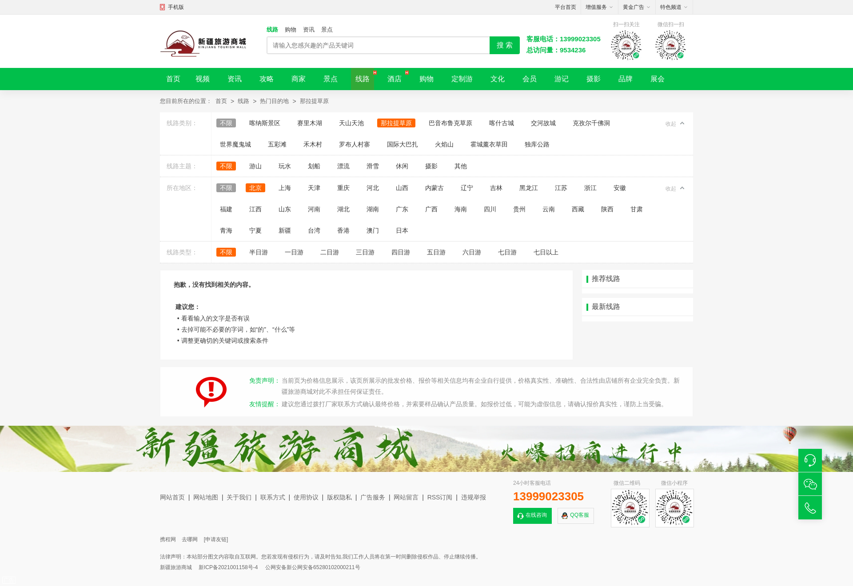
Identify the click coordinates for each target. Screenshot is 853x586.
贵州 (519, 209)
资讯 (309, 29)
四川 (490, 209)
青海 (226, 230)
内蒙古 (434, 187)
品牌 (625, 79)
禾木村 (312, 144)
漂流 (343, 166)
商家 (298, 79)
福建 (226, 209)
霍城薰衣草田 (489, 144)
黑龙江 (528, 187)
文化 (497, 79)
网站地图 (205, 497)
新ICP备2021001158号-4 (228, 567)
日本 (402, 230)
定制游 (462, 79)
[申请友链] (216, 539)
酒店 (394, 79)
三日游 (365, 252)
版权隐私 (339, 497)
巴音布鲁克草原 (450, 123)
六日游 (471, 252)
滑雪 (373, 166)
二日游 (329, 252)
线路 (272, 29)
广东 (402, 209)
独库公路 (537, 144)
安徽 (620, 187)
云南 (548, 209)
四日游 (400, 252)
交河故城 (543, 123)
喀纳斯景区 (264, 123)
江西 (255, 209)
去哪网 (190, 539)
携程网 (168, 539)
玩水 (285, 166)
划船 (314, 166)
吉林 (496, 187)
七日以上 (546, 252)
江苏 (561, 187)
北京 (255, 187)
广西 (431, 209)
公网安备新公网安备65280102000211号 (312, 567)
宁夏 (255, 230)
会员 (529, 79)
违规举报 (473, 497)
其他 (460, 166)
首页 (173, 79)
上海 (285, 187)
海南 (460, 209)
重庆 (343, 187)
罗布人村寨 (354, 144)
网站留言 (406, 497)
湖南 (373, 209)
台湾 (314, 230)
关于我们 (239, 497)
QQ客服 (579, 515)
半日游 (258, 252)
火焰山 (444, 144)
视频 (202, 79)
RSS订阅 (440, 497)
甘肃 (636, 209)
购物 (290, 29)
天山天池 (351, 123)
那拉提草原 (314, 101)
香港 (343, 230)
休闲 (402, 166)
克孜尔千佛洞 (591, 123)
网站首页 (172, 497)
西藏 (578, 209)
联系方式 (272, 497)
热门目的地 (274, 101)
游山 (255, 166)
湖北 (343, 209)
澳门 (373, 230)
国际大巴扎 (402, 144)
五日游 (436, 252)
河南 (314, 209)
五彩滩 (277, 144)
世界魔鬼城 (235, 144)
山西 (402, 187)
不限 (226, 123)
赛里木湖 (309, 123)
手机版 (176, 7)
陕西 (607, 209)
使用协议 (306, 497)
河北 (373, 187)
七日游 (507, 252)
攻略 (266, 79)
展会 (657, 79)
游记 (561, 79)
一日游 (294, 252)
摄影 (593, 79)
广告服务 (372, 497)
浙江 (590, 187)
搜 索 (505, 45)
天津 (314, 187)
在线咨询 (536, 515)
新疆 (285, 230)
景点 (327, 29)
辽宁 (467, 187)
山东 (285, 209)
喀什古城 (501, 123)
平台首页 (565, 7)
